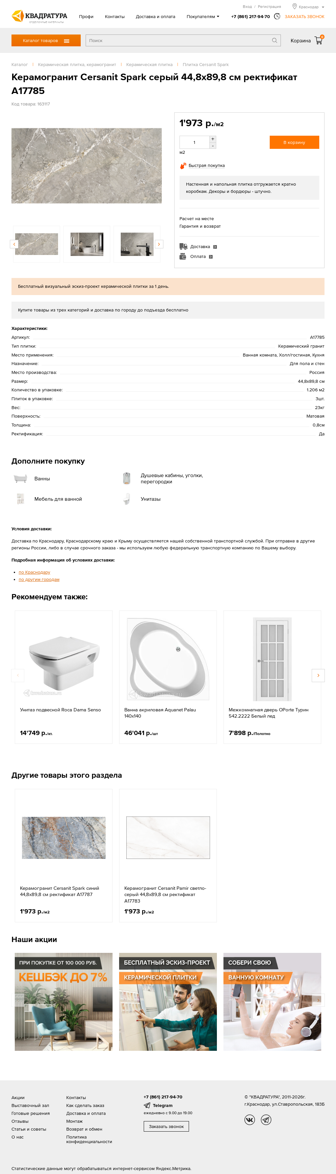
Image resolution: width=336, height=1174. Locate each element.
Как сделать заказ (85, 1105)
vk (249, 1120)
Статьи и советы (28, 1129)
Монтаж (74, 1121)
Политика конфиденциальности (89, 1139)
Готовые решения (30, 1113)
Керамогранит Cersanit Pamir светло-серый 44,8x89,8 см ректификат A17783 (165, 894)
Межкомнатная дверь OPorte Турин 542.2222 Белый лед (268, 713)
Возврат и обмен (84, 1129)
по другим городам (39, 579)
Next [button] (159, 244)
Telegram (163, 1105)
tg (266, 1120)
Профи (86, 16)
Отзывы (20, 1121)
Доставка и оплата (155, 16)
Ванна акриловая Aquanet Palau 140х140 (160, 713)
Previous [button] (14, 244)
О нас (17, 1136)
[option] (86, 165)
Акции (18, 1097)
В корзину (294, 142)
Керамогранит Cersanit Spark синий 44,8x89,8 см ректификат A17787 (59, 891)
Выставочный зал (30, 1105)
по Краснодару (34, 572)
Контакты (115, 16)
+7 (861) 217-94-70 (250, 16)
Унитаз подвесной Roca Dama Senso (60, 709)
